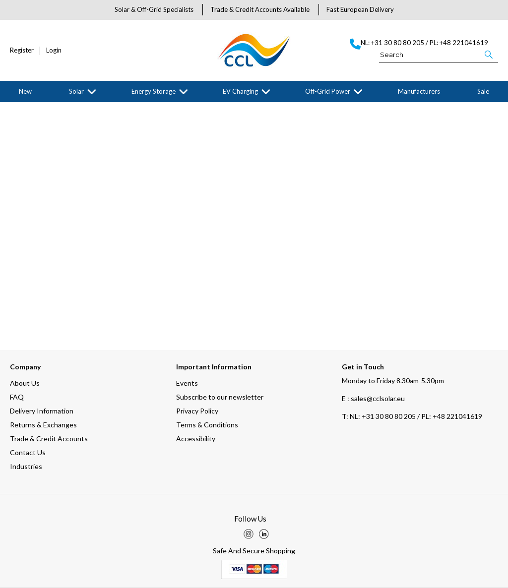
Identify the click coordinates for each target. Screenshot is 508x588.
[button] (489, 54)
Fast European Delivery (360, 9)
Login (54, 50)
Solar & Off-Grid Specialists (154, 9)
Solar (76, 91)
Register (22, 50)
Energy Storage (153, 91)
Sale (483, 91)
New (25, 91)
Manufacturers (419, 91)
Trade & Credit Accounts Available (260, 9)
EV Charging (240, 91)
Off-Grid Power (327, 91)
